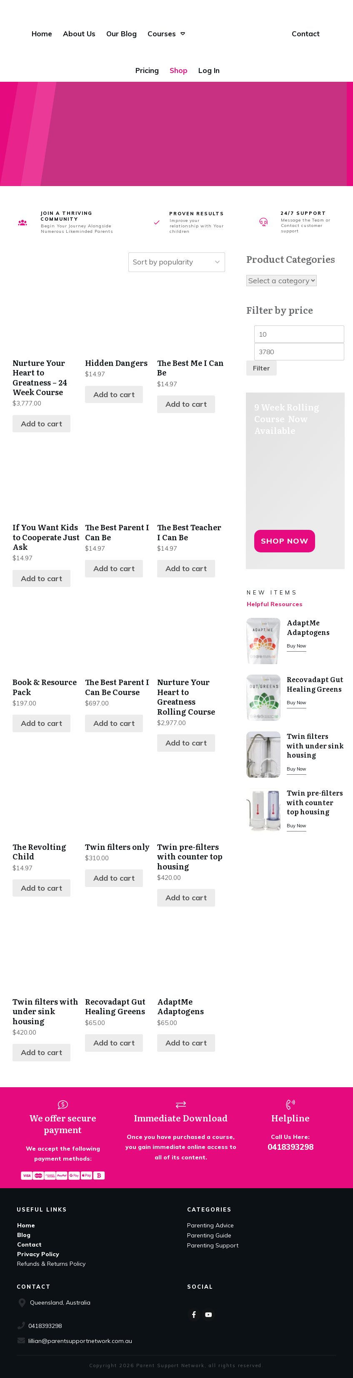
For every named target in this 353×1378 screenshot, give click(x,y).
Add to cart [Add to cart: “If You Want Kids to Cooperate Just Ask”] (41, 578)
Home (26, 1225)
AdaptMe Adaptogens (308, 627)
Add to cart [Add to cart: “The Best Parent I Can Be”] (114, 568)
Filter (261, 368)
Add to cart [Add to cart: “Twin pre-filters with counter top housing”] (186, 897)
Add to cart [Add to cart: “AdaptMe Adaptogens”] (186, 1043)
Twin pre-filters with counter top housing (315, 802)
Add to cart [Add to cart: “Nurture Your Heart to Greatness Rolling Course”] (186, 743)
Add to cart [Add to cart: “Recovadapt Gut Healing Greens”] (114, 1043)
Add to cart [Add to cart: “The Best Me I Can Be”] (186, 404)
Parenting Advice (210, 1225)
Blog (23, 1235)
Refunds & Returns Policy (51, 1263)
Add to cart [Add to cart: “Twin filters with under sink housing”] (41, 1052)
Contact (29, 1244)
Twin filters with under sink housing (315, 745)
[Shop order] (174, 262)
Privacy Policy (38, 1254)
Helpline (290, 1117)
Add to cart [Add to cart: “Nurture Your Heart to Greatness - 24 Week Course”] (41, 423)
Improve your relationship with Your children (197, 226)
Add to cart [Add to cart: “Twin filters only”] (114, 878)
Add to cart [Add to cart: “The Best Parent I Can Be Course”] (114, 723)
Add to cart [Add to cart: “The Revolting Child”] (41, 888)
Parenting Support (212, 1245)
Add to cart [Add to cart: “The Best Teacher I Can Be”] (186, 568)
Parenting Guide (209, 1235)
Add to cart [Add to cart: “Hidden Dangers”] (114, 394)
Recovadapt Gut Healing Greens (315, 684)
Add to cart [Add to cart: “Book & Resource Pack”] (41, 723)
